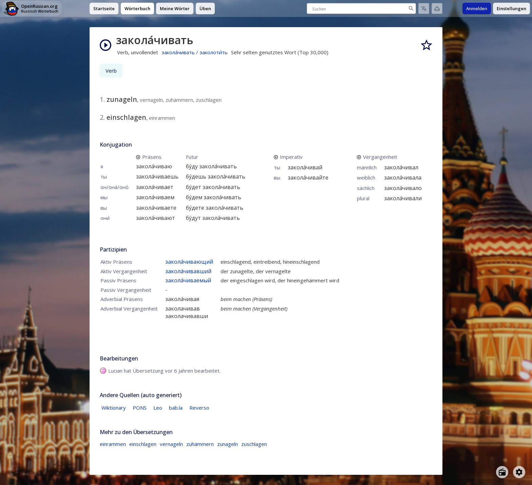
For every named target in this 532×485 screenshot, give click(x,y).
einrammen (113, 444)
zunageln (227, 444)
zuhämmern (200, 444)
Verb (111, 70)
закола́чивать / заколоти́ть (195, 52)
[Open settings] (519, 472)
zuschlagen (254, 444)
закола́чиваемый (188, 280)
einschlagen (142, 444)
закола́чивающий (189, 261)
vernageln (171, 444)
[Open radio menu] (502, 472)
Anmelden (476, 8)
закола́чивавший (188, 271)
